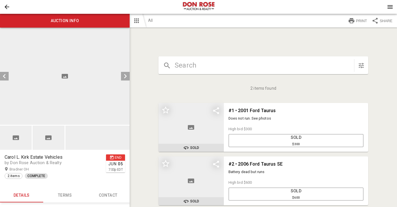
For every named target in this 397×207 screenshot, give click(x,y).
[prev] (4, 76)
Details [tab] (21, 195)
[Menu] (390, 7)
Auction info (65, 21)
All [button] (150, 20)
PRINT (357, 20)
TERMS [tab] (64, 195)
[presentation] (198, 7)
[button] (7, 7)
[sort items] (361, 65)
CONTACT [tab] (108, 195)
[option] (65, 76)
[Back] (7, 7)
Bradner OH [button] (25, 169)
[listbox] (65, 76)
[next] (125, 76)
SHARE (382, 20)
